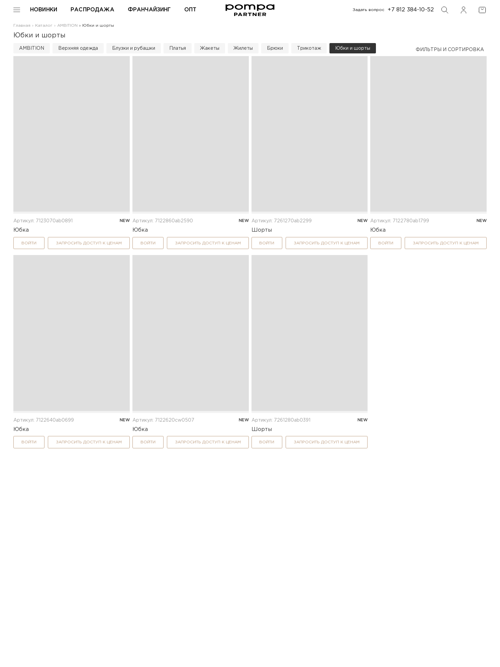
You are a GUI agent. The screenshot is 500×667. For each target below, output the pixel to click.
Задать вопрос (369, 10)
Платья (177, 48)
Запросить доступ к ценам (89, 243)
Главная (21, 25)
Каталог (44, 25)
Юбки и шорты (352, 48)
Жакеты (209, 48)
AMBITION (67, 25)
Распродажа (92, 9)
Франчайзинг (149, 9)
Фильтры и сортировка (450, 50)
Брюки (275, 48)
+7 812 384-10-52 (411, 9)
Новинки (43, 9)
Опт (190, 9)
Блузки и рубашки (133, 48)
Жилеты (243, 48)
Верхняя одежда (78, 48)
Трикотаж (309, 48)
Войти (28, 243)
